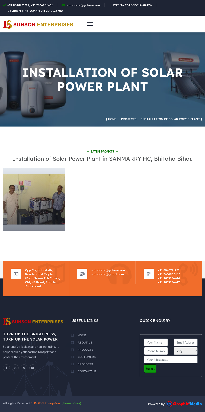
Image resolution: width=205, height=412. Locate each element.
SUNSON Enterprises (45, 403)
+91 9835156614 (169, 278)
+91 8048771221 (18, 5)
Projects (85, 364)
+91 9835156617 (169, 282)
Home (112, 119)
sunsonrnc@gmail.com (107, 274)
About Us (85, 342)
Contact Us (87, 371)
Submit (150, 368)
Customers (87, 357)
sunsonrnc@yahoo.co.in (83, 5)
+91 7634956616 (42, 5)
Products (85, 350)
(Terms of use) (71, 403)
